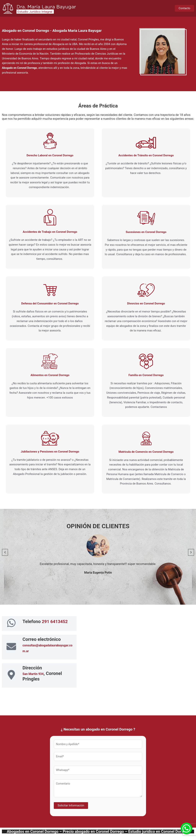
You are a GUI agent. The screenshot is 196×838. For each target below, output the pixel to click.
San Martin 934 (32, 674)
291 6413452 (55, 621)
